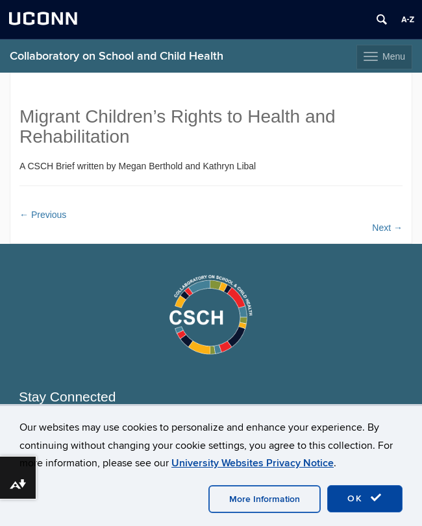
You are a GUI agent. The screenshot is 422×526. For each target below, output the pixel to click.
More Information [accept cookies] (264, 499)
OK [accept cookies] (364, 498)
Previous (42, 214)
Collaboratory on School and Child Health (116, 56)
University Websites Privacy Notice (252, 463)
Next (387, 227)
